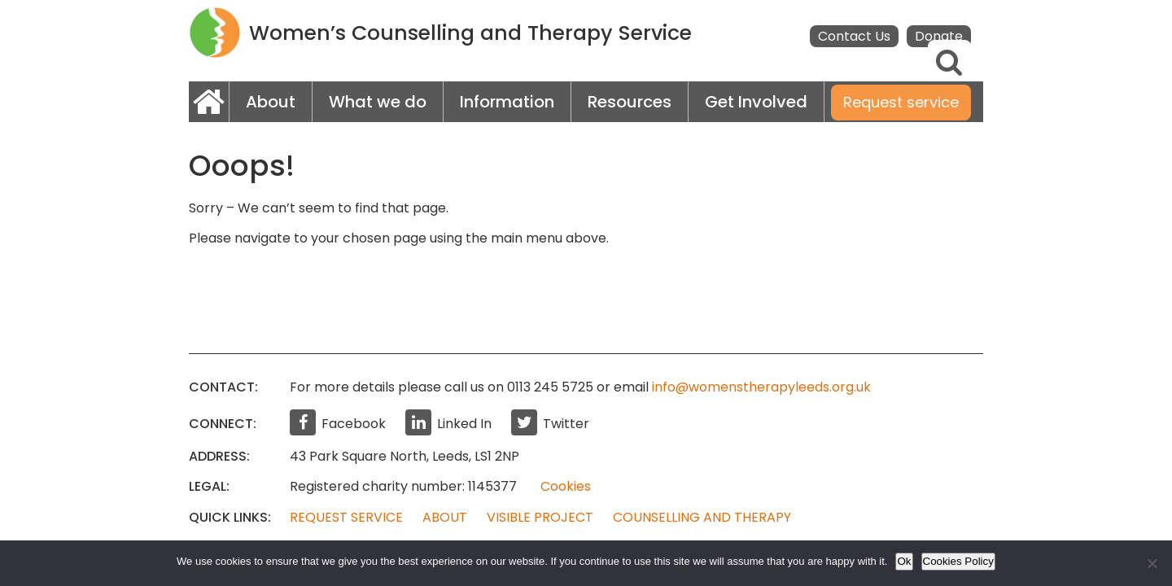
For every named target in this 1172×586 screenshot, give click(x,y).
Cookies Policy (958, 561)
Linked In (448, 423)
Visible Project (540, 517)
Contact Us (854, 36)
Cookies (565, 486)
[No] (1152, 563)
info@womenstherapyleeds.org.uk (761, 387)
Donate (939, 36)
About (270, 101)
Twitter (550, 423)
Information (507, 101)
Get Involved (756, 101)
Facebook (338, 423)
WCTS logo (215, 33)
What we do (377, 101)
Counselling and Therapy (702, 517)
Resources (629, 101)
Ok (904, 561)
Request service (901, 102)
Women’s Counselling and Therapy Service (470, 33)
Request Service (346, 517)
